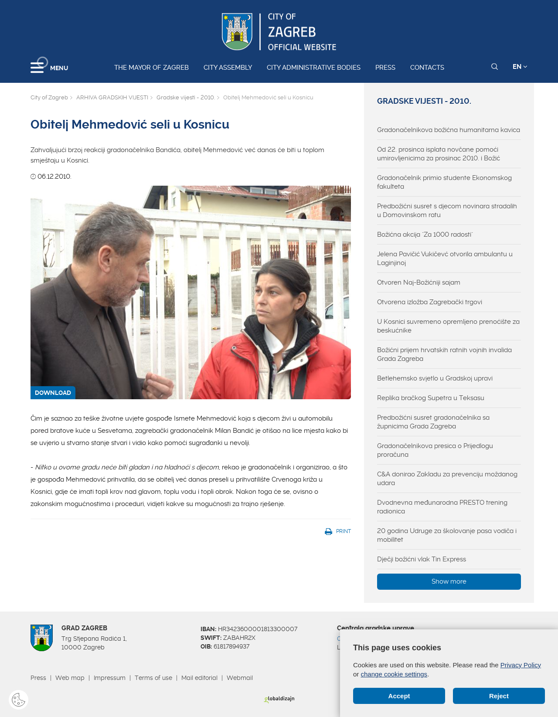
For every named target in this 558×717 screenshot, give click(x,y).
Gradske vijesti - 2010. (186, 97)
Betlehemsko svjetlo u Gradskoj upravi (435, 378)
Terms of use (153, 677)
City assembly (228, 67)
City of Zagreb (49, 97)
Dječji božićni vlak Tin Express (421, 559)
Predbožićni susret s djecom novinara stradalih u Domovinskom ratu (447, 210)
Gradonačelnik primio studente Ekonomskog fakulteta (444, 182)
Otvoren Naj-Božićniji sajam (418, 282)
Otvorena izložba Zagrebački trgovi (429, 302)
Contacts (427, 67)
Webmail (240, 677)
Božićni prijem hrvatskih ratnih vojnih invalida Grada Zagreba (444, 354)
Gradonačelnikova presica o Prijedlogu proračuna (435, 450)
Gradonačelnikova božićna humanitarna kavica (448, 130)
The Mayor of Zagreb (151, 67)
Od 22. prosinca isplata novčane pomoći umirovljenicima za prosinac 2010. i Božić (438, 154)
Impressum (110, 677)
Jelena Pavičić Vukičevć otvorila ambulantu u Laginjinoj (445, 258)
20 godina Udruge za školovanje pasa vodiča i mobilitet (447, 535)
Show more (449, 581)
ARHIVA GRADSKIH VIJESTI (112, 97)
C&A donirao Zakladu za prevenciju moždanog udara (447, 478)
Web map (70, 677)
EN (520, 67)
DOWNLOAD (53, 392)
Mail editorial (199, 677)
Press (385, 67)
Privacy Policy (520, 665)
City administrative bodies (314, 67)
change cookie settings (394, 674)
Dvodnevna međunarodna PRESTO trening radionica (442, 507)
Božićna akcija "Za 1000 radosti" (425, 234)
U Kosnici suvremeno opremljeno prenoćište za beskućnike (448, 326)
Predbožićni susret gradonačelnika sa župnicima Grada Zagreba (433, 422)
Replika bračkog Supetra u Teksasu (430, 398)
